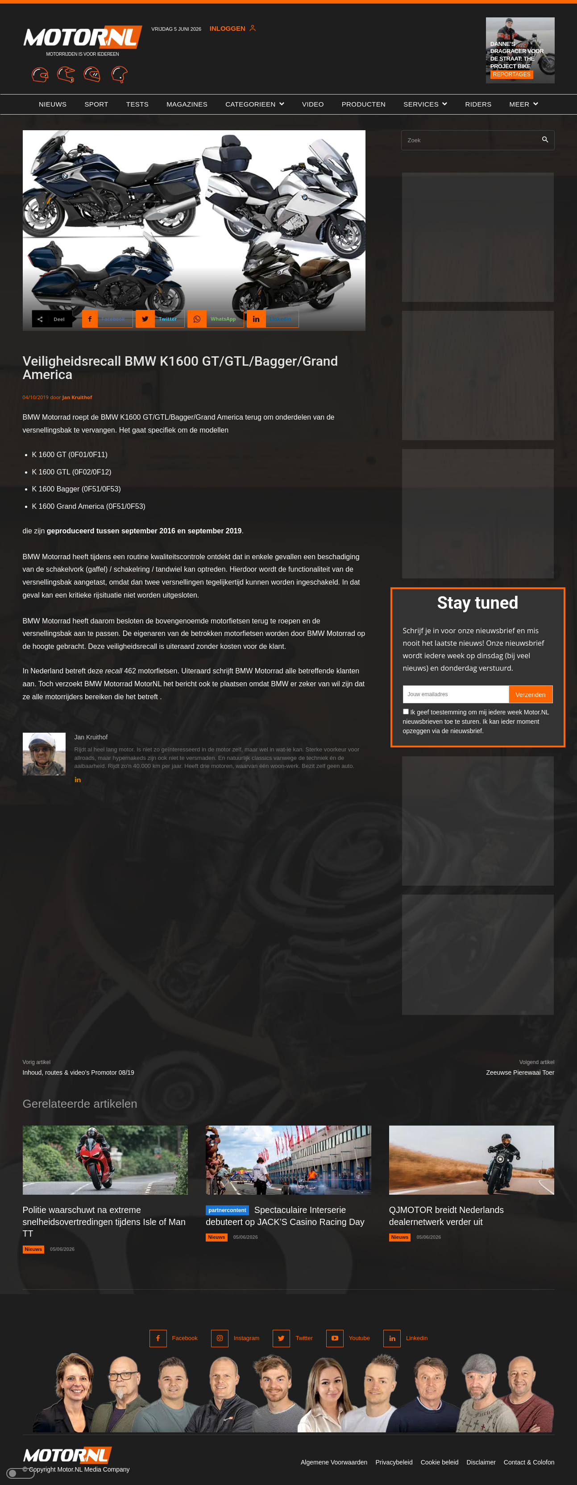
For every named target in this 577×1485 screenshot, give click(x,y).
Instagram (247, 1337)
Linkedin (417, 1337)
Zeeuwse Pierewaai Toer (520, 1072)
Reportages (512, 74)
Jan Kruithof (77, 397)
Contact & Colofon (529, 1461)
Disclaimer (481, 1461)
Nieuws (33, 1248)
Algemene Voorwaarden (334, 1461)
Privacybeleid (393, 1461)
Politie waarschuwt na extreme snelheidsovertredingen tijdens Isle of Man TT (96, 1221)
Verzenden (531, 694)
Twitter (303, 1337)
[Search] (545, 140)
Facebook (185, 1337)
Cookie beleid (440, 1461)
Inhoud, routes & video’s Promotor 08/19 (78, 1072)
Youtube (359, 1337)
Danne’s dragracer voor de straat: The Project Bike (517, 55)
